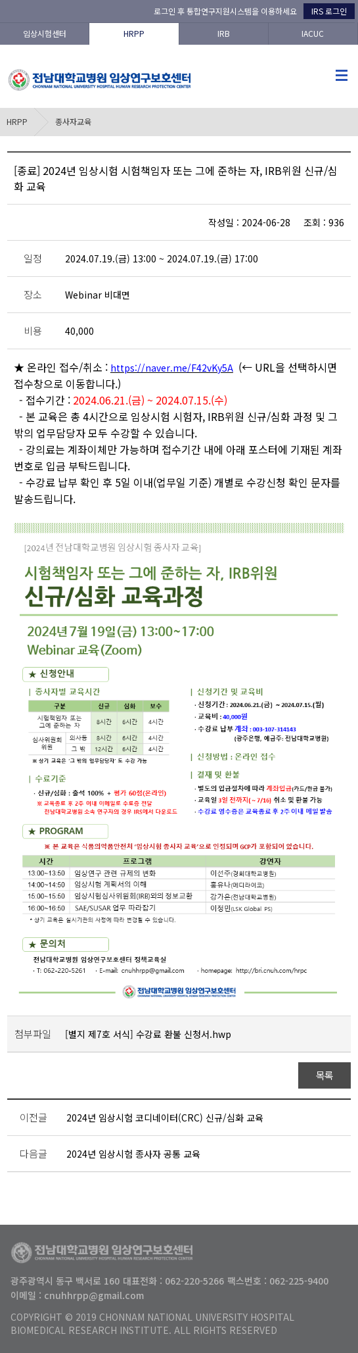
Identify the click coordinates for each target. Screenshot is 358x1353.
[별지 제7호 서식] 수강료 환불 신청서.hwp (148, 1034)
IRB (223, 33)
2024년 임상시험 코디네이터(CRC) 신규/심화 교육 (164, 1117)
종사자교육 (73, 121)
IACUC (313, 33)
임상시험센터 (44, 33)
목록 (325, 1075)
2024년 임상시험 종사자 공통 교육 (133, 1153)
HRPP (134, 33)
